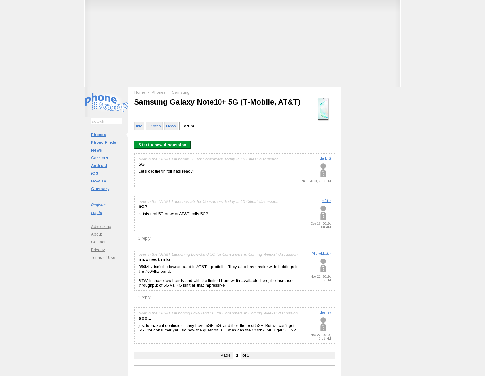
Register (98, 205)
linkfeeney (323, 312)
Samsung (181, 92)
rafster (326, 201)
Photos (154, 126)
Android (99, 165)
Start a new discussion (162, 145)
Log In (96, 212)
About (96, 234)
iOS (94, 173)
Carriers (99, 158)
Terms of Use (103, 257)
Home (139, 92)
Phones (98, 134)
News (96, 150)
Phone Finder (104, 142)
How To (98, 181)
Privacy (98, 249)
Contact (98, 242)
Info (139, 126)
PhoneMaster (321, 253)
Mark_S (325, 158)
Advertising (101, 226)
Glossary (100, 188)
